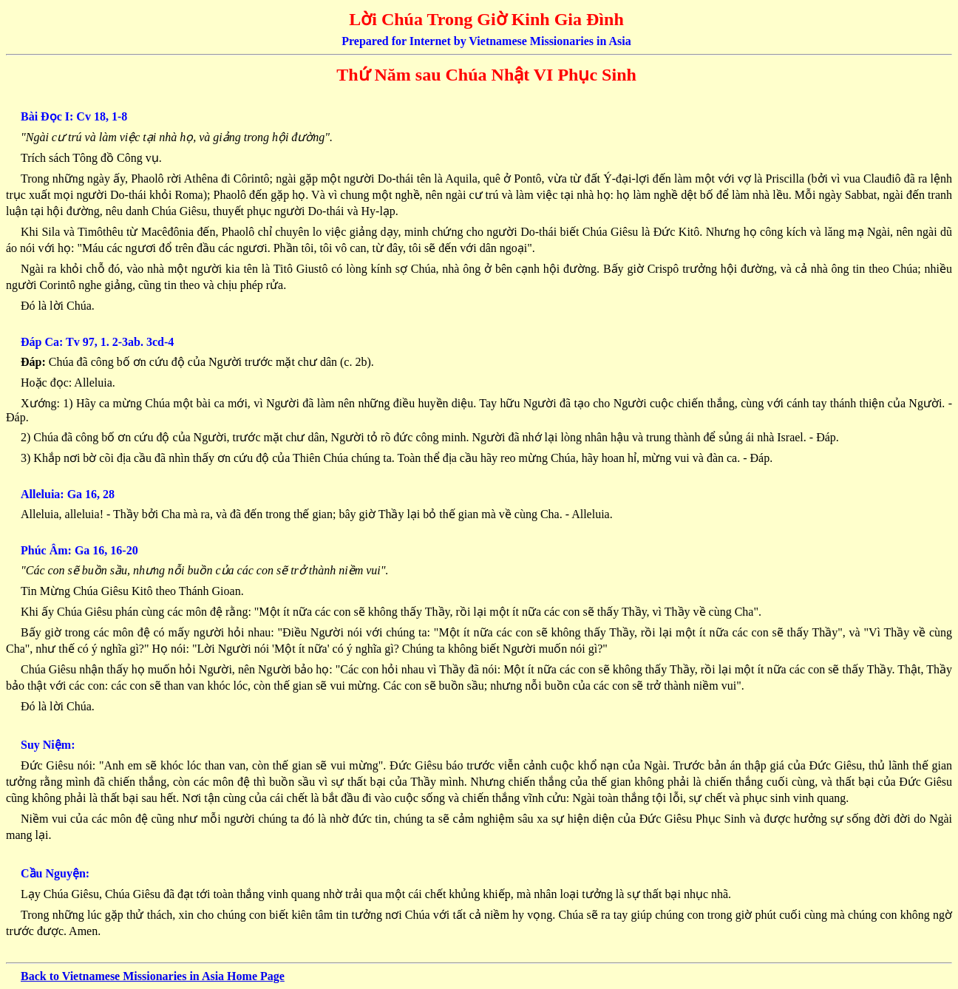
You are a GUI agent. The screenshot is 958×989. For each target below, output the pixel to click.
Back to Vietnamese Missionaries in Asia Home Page (153, 976)
